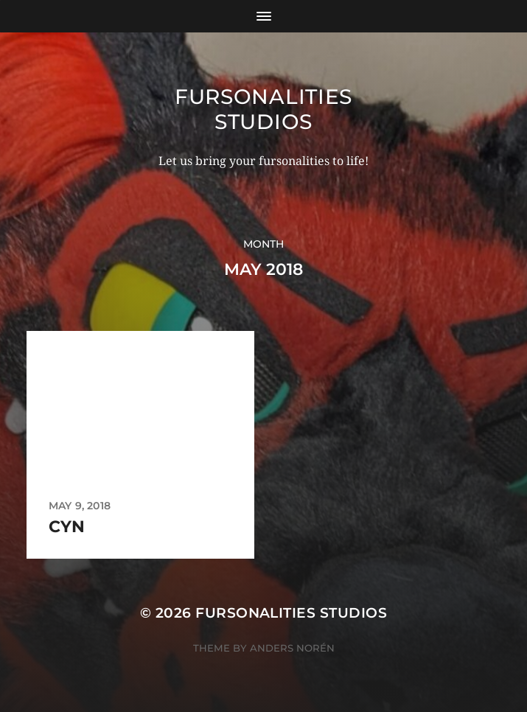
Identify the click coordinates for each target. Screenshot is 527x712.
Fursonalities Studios (263, 109)
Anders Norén (292, 648)
